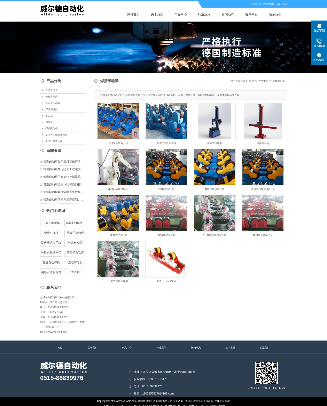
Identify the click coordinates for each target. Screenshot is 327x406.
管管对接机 (51, 232)
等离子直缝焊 (75, 232)
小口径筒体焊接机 (118, 189)
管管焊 (75, 272)
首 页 (251, 80)
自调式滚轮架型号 (263, 235)
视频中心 (251, 14)
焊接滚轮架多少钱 (118, 143)
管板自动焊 (51, 96)
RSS (277, 3)
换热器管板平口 (51, 242)
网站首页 (133, 14)
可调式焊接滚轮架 (118, 281)
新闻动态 (228, 14)
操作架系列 (263, 143)
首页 (59, 347)
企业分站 (256, 3)
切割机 (49, 122)
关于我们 (157, 14)
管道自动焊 (51, 90)
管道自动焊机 (51, 262)
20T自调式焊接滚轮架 (215, 235)
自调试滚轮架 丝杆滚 (262, 189)
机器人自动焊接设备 (56, 134)
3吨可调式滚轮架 (166, 235)
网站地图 (268, 3)
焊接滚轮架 (51, 109)
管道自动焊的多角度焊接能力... (63, 199)
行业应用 (204, 14)
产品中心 (180, 14)
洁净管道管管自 (51, 272)
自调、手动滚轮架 (166, 281)
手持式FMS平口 (51, 252)
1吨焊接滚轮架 (166, 189)
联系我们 (275, 14)
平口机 (49, 115)
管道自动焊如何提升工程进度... (63, 169)
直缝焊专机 (75, 262)
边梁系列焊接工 (75, 223)
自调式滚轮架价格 (166, 143)
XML (284, 3)
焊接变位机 (51, 128)
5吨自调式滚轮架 (118, 235)
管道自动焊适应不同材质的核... (63, 184)
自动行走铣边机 (54, 141)
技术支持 (230, 347)
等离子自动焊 (52, 103)
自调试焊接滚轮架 (214, 189)
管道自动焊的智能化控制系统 (62, 176)
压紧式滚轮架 (51, 223)
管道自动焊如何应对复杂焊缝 (62, 161)
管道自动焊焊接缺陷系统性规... (63, 192)
